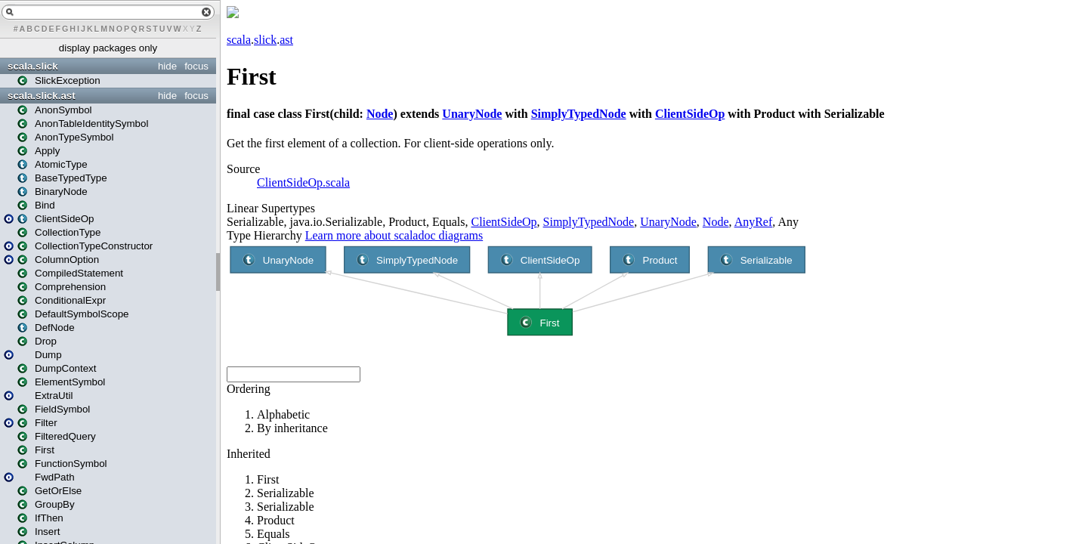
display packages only (108, 48)
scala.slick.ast (42, 95)
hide (167, 66)
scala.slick (33, 66)
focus (196, 66)
